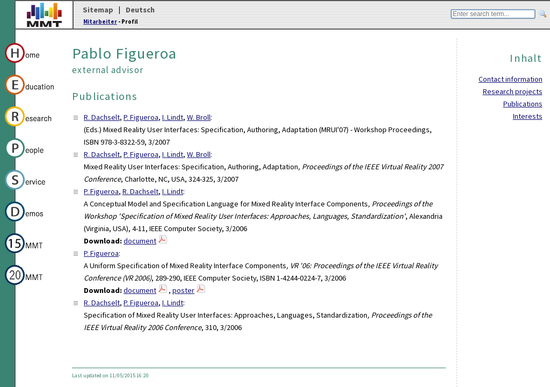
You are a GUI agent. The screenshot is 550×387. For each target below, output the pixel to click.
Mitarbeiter (100, 21)
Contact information (510, 79)
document (140, 241)
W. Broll (199, 117)
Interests (527, 116)
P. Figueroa (141, 117)
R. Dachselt (102, 117)
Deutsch (140, 10)
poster (183, 290)
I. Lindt (172, 117)
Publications (522, 104)
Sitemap (98, 10)
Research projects (512, 91)
